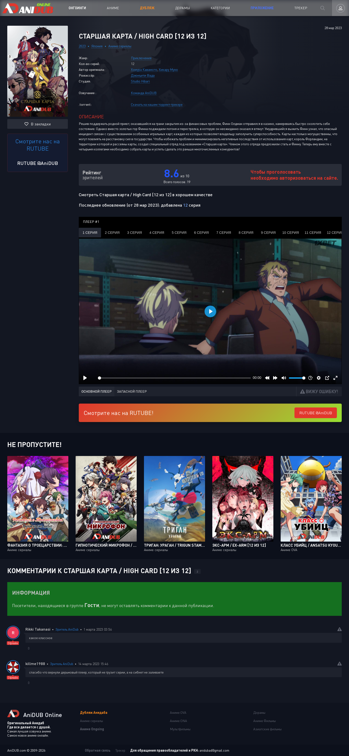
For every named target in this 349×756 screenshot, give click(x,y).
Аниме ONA (178, 721)
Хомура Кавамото (144, 69)
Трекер (300, 8)
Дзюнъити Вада (143, 75)
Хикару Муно (168, 69)
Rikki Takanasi (37, 629)
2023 (82, 46)
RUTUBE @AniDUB (37, 163)
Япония (97, 46)
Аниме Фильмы (264, 721)
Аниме (113, 8)
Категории (220, 8)
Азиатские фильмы (267, 729)
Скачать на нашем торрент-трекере (156, 104)
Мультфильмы (180, 729)
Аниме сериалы (119, 46)
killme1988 (35, 663)
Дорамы (182, 8)
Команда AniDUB (144, 93)
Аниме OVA (178, 712)
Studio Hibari (140, 81)
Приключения (141, 58)
